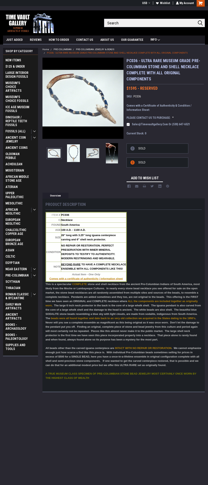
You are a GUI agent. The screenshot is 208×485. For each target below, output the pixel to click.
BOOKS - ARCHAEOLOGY (15, 327)
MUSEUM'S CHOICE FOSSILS (16, 99)
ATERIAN (11, 187)
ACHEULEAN (13, 164)
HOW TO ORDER (59, 40)
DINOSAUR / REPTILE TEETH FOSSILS (16, 121)
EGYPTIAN (12, 263)
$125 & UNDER (15, 66)
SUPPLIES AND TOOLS (15, 347)
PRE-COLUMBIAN (17, 275)
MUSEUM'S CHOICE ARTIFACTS (13, 87)
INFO (155, 40)
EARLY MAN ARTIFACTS (13, 306)
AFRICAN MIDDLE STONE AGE (17, 179)
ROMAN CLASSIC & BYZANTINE (17, 296)
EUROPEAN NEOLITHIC (13, 222)
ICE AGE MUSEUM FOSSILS (17, 109)
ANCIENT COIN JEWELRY (15, 139)
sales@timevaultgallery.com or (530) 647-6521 (161, 124)
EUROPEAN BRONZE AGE (14, 242)
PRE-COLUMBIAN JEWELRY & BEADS (95, 49)
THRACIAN (12, 288)
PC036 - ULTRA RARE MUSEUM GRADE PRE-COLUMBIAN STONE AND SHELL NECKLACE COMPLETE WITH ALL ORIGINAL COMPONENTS (117, 53)
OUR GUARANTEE (132, 40)
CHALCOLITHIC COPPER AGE (15, 232)
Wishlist (163, 3)
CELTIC (10, 256)
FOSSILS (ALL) (15, 131)
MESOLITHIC (14, 203)
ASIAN (9, 250)
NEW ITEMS (13, 60)
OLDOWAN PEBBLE (12, 156)
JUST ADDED (14, 40)
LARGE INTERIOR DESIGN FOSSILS (16, 75)
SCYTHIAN (12, 282)
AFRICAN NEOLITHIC (13, 211)
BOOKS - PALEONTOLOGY (16, 337)
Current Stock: (136, 133)
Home (45, 49)
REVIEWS (36, 40)
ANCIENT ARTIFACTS (13, 316)
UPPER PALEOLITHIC (14, 195)
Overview (55, 195)
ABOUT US (107, 40)
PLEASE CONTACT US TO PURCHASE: (150, 117)
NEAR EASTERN (16, 269)
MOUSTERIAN (14, 170)
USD (146, 3)
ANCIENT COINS (16, 148)
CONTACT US (84, 40)
